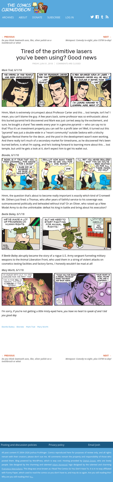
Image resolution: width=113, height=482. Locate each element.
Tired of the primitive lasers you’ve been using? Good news (56, 54)
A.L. (31, 476)
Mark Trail (30, 327)
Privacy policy (56, 445)
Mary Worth (42, 327)
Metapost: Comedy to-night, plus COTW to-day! (88, 40)
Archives (8, 17)
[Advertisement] (38, 344)
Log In (69, 17)
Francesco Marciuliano (12, 468)
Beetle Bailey (8, 327)
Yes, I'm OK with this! (86, 470)
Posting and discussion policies (19, 445)
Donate (37, 17)
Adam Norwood (59, 464)
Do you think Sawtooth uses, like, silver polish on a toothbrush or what (26, 41)
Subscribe (53, 17)
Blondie (20, 327)
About (23, 17)
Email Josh (94, 445)
